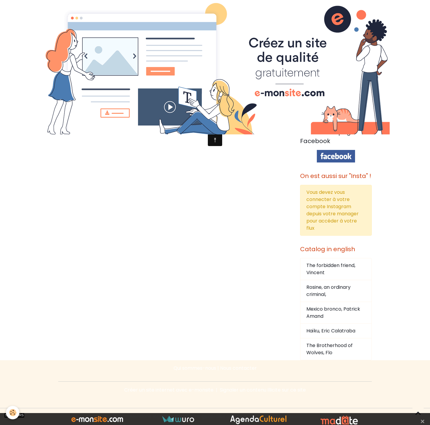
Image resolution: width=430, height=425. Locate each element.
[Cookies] (12, 412)
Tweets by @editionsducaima (334, 114)
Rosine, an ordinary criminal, (328, 291)
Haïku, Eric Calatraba (330, 330)
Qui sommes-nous (194, 368)
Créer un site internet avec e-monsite (169, 389)
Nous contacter (238, 368)
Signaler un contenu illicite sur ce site (263, 389)
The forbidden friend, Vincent (330, 269)
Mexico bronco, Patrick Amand (333, 313)
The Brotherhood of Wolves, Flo (329, 349)
